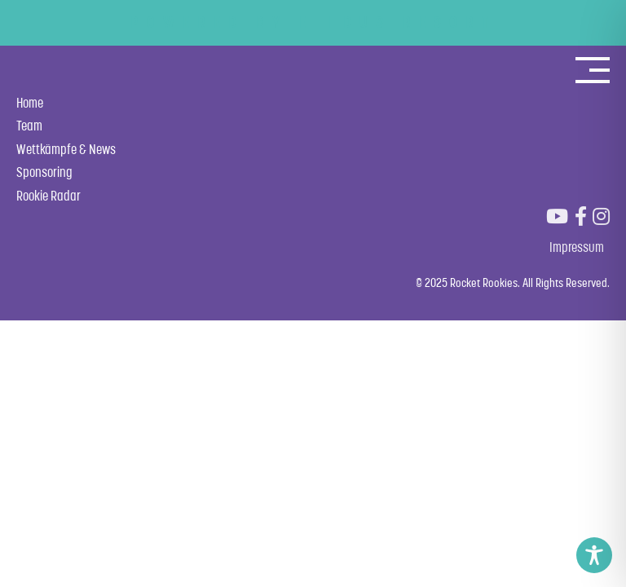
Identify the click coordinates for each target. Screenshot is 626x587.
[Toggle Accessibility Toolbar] (594, 555)
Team (29, 125)
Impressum (576, 247)
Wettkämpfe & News (66, 149)
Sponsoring (44, 172)
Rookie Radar (48, 196)
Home (29, 103)
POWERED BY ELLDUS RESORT (313, 22)
